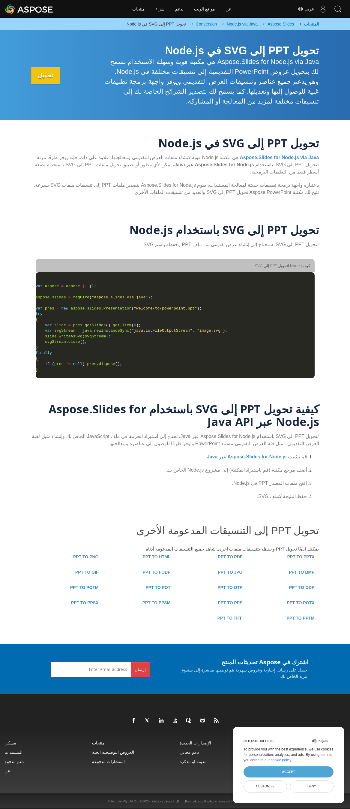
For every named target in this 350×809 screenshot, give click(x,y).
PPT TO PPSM (156, 602)
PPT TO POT (158, 587)
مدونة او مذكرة (193, 761)
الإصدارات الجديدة (195, 743)
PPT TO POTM (84, 587)
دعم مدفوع (14, 761)
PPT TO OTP (230, 587)
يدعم (179, 9)
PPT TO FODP (156, 572)
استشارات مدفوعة (108, 761)
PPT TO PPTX (301, 556)
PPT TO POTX (300, 602)
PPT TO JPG (230, 572)
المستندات (13, 752)
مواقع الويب (204, 9)
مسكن (10, 743)
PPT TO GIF (87, 572)
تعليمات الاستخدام (205, 801)
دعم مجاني (189, 752)
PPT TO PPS (230, 602)
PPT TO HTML (156, 556)
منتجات (138, 9)
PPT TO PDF (230, 556)
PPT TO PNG (86, 556)
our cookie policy (278, 760)
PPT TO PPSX (85, 602)
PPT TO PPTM (300, 618)
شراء (160, 9)
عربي (306, 9)
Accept (288, 772)
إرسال (140, 669)
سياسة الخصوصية (230, 801)
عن (228, 9)
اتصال (188, 801)
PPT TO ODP (302, 587)
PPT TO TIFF (230, 618)
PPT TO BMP (301, 572)
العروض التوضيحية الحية (113, 752)
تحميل (46, 75)
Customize (265, 786)
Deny (311, 786)
